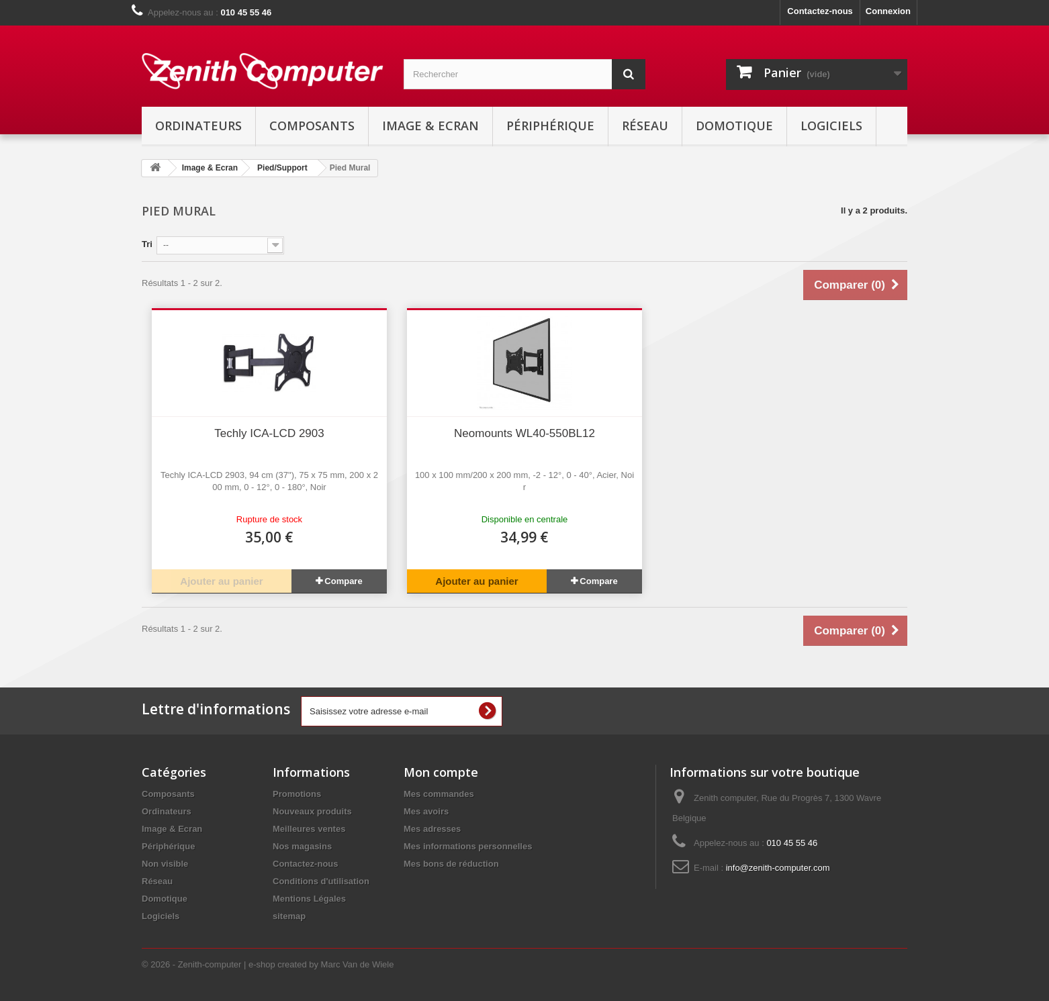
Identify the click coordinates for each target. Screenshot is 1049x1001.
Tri (147, 244)
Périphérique (550, 125)
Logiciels (831, 125)
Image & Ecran (430, 125)
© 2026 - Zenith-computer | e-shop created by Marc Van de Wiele (268, 964)
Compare (343, 581)
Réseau (645, 125)
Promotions (297, 794)
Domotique (734, 125)
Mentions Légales (309, 899)
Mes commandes (439, 794)
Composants (312, 125)
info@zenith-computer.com (778, 868)
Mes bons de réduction (451, 864)
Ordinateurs (198, 125)
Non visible (165, 864)
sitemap (289, 916)
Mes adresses (432, 829)
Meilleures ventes (309, 829)
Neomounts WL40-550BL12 (524, 433)
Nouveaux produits (312, 811)
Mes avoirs (426, 811)
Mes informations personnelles (468, 846)
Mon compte (441, 772)
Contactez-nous (820, 11)
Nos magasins (302, 846)
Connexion (888, 11)
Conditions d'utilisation (321, 881)
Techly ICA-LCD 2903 (269, 433)
